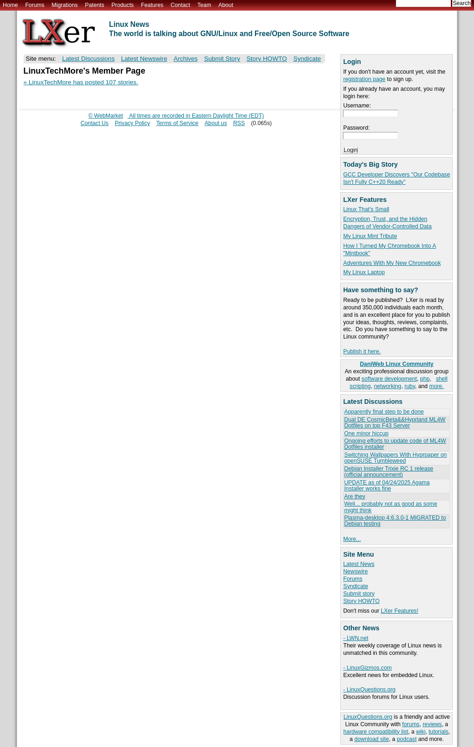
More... (352, 539)
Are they (354, 496)
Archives (186, 58)
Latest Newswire (144, 58)
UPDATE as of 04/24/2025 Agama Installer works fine (387, 485)
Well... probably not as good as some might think (390, 507)
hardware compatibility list (375, 731)
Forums (34, 5)
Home (10, 5)
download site (371, 739)
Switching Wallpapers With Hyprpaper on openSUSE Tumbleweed (395, 458)
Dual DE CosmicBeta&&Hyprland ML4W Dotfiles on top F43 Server (394, 422)
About (225, 5)
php (425, 379)
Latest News (358, 564)
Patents (95, 5)
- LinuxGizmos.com (367, 668)
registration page (364, 79)
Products (123, 5)
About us (216, 123)
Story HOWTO (361, 601)
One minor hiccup (366, 433)
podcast (407, 739)
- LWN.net (355, 638)
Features (152, 5)
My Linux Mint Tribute (370, 236)
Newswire (355, 571)
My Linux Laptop (364, 272)
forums (410, 724)
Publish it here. (361, 351)
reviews (432, 724)
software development (389, 379)
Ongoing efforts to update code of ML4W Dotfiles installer (395, 444)
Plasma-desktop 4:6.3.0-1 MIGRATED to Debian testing (395, 521)
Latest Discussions (88, 58)
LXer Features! (399, 611)
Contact (180, 5)
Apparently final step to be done (384, 411)
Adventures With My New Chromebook (392, 263)
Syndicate (355, 586)
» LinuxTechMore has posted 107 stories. (81, 82)
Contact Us (95, 123)
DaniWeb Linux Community (397, 364)
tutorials (439, 731)
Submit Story (222, 58)
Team (204, 5)
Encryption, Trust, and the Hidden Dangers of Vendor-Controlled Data (387, 223)
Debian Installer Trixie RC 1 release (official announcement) (388, 471)
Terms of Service (177, 123)
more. (436, 386)
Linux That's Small (366, 209)
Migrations (64, 5)
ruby (410, 386)
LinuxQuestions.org (367, 717)
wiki (420, 731)
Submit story (358, 593)
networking (387, 386)
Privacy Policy (132, 123)
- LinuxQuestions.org (369, 689)
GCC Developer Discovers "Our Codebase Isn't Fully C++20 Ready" (396, 178)
